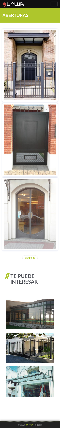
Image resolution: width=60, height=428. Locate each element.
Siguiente (30, 257)
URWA (29, 425)
